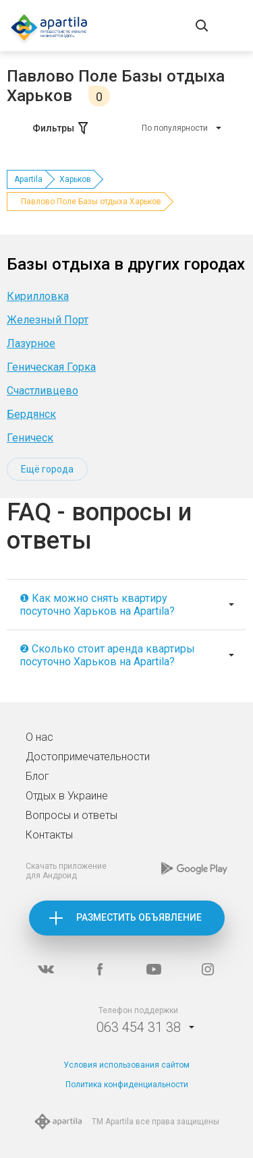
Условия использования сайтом (126, 1065)
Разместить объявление (139, 917)
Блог (37, 776)
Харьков (75, 179)
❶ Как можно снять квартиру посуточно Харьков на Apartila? (97, 604)
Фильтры (61, 128)
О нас (39, 737)
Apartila (28, 179)
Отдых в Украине (67, 795)
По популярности (175, 128)
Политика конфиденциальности (126, 1084)
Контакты (49, 834)
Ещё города (47, 469)
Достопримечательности (88, 756)
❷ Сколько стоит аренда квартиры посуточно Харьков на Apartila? (107, 655)
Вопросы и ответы (71, 815)
